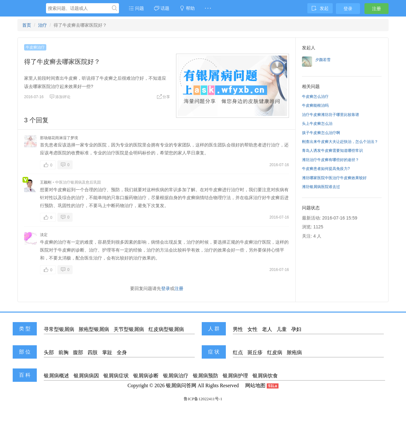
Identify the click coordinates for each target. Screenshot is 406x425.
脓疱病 (294, 352)
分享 (163, 97)
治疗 (42, 25)
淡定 (44, 235)
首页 (26, 25)
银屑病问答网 (181, 385)
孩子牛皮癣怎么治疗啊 (321, 133)
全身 (122, 352)
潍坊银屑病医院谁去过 (321, 187)
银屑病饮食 (265, 375)
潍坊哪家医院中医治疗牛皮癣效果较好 (334, 178)
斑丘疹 (255, 352)
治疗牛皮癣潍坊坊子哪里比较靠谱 (330, 114)
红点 (238, 352)
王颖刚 (45, 182)
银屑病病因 (86, 375)
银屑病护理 (235, 375)
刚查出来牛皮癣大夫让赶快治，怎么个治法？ (340, 141)
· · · (208, 8)
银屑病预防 (205, 375)
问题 (136, 8)
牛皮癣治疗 (35, 47)
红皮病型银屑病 (166, 329)
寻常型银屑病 (59, 329)
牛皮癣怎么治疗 (315, 96)
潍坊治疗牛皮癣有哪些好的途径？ (330, 160)
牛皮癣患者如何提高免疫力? (326, 168)
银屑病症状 (116, 375)
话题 (161, 8)
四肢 (93, 352)
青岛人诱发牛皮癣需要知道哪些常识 (332, 150)
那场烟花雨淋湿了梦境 (59, 138)
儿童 (282, 329)
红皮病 (274, 352)
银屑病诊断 (146, 375)
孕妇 (296, 329)
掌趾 (107, 352)
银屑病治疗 (175, 375)
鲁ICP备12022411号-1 (203, 398)
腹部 (78, 352)
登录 (348, 8)
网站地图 (255, 385)
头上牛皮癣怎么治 (317, 123)
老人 (267, 329)
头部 (49, 352)
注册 (376, 8)
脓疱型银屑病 (94, 329)
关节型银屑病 (129, 329)
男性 (238, 329)
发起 (320, 8)
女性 (252, 329)
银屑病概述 (56, 375)
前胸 (63, 352)
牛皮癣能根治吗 (315, 105)
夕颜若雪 (323, 59)
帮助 (187, 8)
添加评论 (59, 97)
